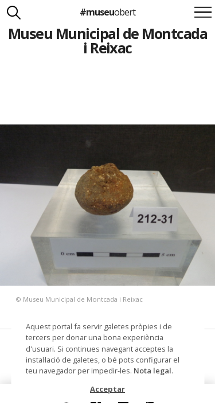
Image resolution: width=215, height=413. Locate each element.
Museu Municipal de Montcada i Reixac (107, 40)
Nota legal (152, 370)
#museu (107, 12)
